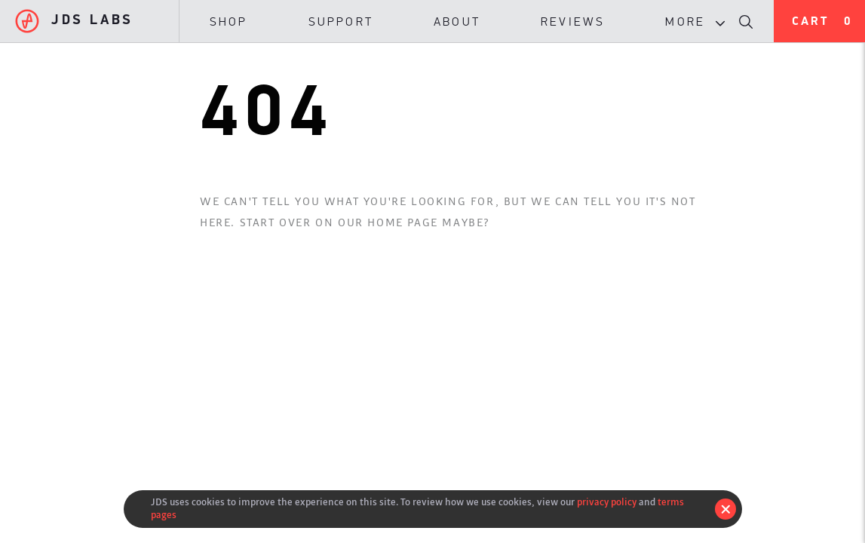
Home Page (402, 223)
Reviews (573, 23)
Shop (229, 23)
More (698, 23)
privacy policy (606, 501)
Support (340, 23)
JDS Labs (74, 21)
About (457, 23)
